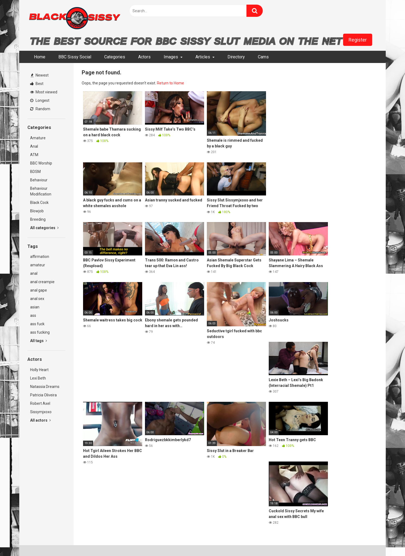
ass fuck (37, 324)
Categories (114, 56)
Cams (263, 56)
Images (171, 56)
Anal (34, 146)
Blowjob (37, 211)
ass (33, 315)
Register (358, 40)
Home (39, 56)
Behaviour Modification (40, 191)
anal (33, 273)
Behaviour (39, 180)
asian (34, 307)
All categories (44, 228)
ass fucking (40, 332)
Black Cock (39, 202)
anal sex (37, 298)
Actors (144, 56)
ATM (34, 155)
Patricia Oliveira (43, 395)
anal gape (38, 290)
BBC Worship (41, 163)
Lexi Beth (38, 378)
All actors (40, 420)
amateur (37, 265)
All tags (38, 341)
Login (329, 40)
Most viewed (43, 92)
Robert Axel (40, 403)
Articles (202, 56)
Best (36, 83)
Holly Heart (39, 370)
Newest (40, 75)
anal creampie (42, 282)
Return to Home (170, 83)
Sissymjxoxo (41, 412)
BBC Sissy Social (74, 56)
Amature (38, 138)
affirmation (39, 256)
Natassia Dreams (44, 386)
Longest (39, 100)
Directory (236, 56)
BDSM (35, 171)
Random (40, 109)
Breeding (38, 219)
